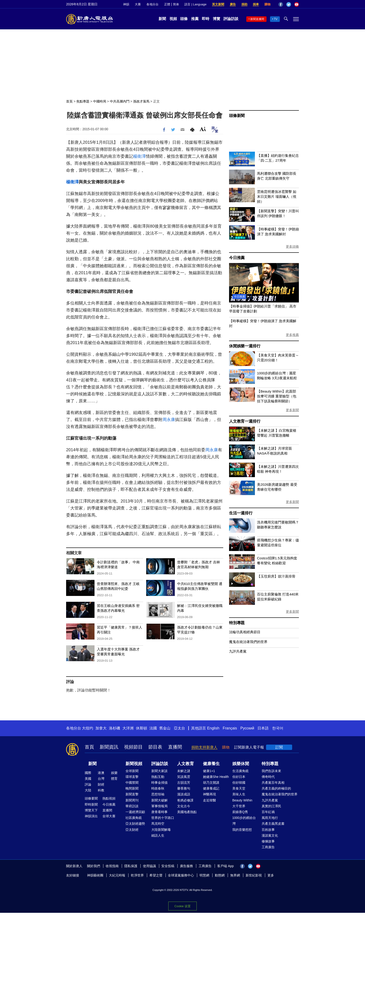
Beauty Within (242, 800)
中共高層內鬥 (119, 101)
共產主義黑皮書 (273, 823)
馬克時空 (157, 823)
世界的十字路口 (162, 818)
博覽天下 (91, 810)
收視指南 (112, 866)
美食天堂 (238, 788)
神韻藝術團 (95, 875)
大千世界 (238, 806)
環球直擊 (132, 777)
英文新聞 (218, 4)
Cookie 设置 (182, 906)
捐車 (256, 4)
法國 (153, 728)
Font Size (202, 129)
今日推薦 (237, 258)
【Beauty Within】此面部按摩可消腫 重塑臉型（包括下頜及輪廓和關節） (276, 396)
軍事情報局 (159, 806)
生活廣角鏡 (240, 771)
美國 (88, 778)
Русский (247, 728)
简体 (176, 4)
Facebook (280, 4)
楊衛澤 (139, 156)
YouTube (296, 4)
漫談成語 (183, 794)
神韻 (126, 4)
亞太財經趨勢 (135, 823)
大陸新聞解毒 (161, 829)
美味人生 (238, 794)
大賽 (138, 4)
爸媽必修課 (185, 800)
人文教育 (185, 763)
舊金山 (164, 728)
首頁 (69, 101)
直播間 (175, 746)
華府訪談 (132, 806)
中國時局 (99, 101)
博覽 (216, 19)
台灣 (101, 778)
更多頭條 (292, 246)
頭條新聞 (237, 115)
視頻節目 (133, 746)
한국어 (277, 728)
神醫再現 (209, 794)
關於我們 (93, 866)
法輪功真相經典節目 (244, 632)
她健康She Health (216, 777)
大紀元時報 (117, 875)
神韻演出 (91, 816)
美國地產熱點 (187, 812)
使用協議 (149, 866)
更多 (270, 875)
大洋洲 (128, 728)
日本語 (263, 728)
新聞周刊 (132, 800)
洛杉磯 (114, 728)
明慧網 (204, 875)
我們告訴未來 (271, 771)
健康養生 (211, 763)
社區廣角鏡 (133, 818)
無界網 (235, 875)
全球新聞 (132, 771)
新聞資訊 (109, 746)
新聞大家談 (159, 771)
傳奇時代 (268, 777)
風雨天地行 (270, 818)
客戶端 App (225, 866)
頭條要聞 (91, 798)
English (213, 728)
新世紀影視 (254, 875)
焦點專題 (82, 101)
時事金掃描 (159, 782)
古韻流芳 (183, 782)
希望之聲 (155, 875)
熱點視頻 (108, 798)
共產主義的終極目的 (276, 788)
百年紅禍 (268, 812)
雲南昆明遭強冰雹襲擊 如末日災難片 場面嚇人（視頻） (276, 196)
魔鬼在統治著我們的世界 (248, 642)
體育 (114, 778)
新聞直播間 (257, 19)
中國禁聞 (132, 782)
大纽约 (87, 728)
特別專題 (237, 623)
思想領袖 (157, 794)
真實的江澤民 (271, 806)
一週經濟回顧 (135, 812)
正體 (167, 4)
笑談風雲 (183, 777)
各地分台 (152, 4)
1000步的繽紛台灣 (244, 820)
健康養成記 (211, 788)
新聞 (162, 19)
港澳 (101, 773)
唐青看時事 (159, 812)
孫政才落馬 (141, 101)
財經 (101, 784)
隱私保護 (130, 866)
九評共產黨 (238, 651)
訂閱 (279, 747)
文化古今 (183, 806)
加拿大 (101, 728)
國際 (88, 773)
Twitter (288, 4)
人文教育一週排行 (244, 421)
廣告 (233, 4)
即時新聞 (91, 804)
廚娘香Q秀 (240, 812)
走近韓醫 (209, 800)
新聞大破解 (159, 800)
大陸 (88, 790)
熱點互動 (157, 777)
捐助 (244, 4)
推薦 (195, 19)
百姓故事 (268, 829)
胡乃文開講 (211, 782)
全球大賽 (108, 816)
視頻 (173, 19)
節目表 (155, 746)
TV (275, 19)
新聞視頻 (133, 763)
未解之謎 (183, 771)
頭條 (184, 19)
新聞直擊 (132, 794)
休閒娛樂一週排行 (244, 346)
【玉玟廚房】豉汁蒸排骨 (276, 576)
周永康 (168, 419)
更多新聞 (292, 410)
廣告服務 (186, 866)
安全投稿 (167, 866)
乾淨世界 (137, 875)
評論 (88, 784)
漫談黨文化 (270, 835)
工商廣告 (268, 847)
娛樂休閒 (240, 763)
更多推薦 (292, 335)
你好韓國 (238, 782)
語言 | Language (195, 4)
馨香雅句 (183, 788)
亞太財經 (132, 829)
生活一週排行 (241, 513)
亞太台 (179, 728)
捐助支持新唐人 (204, 747)
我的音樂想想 (242, 829)
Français (230, 728)
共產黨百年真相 (273, 782)
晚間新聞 (132, 788)
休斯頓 (141, 728)
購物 (267, 4)
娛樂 (114, 773)
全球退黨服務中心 (181, 875)
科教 (101, 790)
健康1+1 (209, 771)
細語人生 (157, 835)
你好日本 (238, 777)
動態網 (220, 875)
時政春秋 (157, 788)
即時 (205, 19)
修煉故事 (268, 841)
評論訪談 (230, 19)
